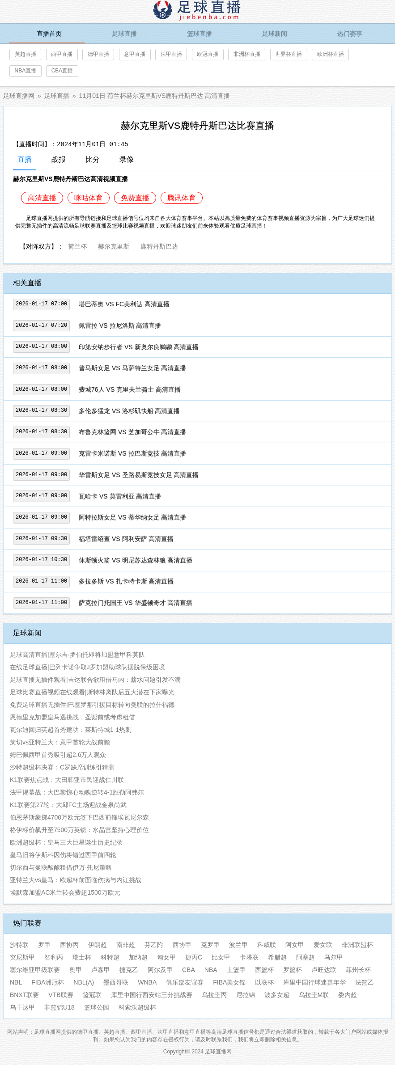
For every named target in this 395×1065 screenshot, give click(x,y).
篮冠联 (92, 994)
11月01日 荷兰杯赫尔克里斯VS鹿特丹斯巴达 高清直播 (154, 95)
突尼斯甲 (22, 957)
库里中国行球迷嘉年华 (314, 982)
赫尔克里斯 (113, 245)
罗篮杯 (292, 969)
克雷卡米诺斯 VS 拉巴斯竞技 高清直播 (132, 453)
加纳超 (138, 957)
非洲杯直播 (247, 54)
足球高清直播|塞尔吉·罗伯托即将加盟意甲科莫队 (77, 654)
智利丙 (53, 957)
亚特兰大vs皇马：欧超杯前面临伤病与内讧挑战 (75, 879)
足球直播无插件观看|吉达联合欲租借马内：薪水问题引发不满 (95, 679)
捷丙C (193, 957)
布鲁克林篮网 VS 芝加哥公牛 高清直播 (132, 431)
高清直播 (42, 198)
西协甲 (182, 944)
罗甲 (44, 944)
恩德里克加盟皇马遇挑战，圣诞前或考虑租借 (72, 717)
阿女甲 (294, 944)
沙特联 (19, 944)
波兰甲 (238, 944)
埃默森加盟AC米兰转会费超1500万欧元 (65, 892)
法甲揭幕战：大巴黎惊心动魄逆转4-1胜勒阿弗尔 (77, 792)
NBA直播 (26, 71)
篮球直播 (199, 33)
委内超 (347, 994)
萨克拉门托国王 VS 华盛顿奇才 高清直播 (135, 602)
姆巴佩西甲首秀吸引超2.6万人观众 (58, 754)
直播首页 (49, 33)
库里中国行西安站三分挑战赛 (151, 994)
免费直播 (135, 198)
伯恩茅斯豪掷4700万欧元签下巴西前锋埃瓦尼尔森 (79, 817)
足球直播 (124, 33)
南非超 (125, 944)
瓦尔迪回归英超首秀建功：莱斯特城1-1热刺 (71, 729)
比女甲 (221, 957)
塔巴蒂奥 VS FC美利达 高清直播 (124, 304)
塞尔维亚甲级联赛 (35, 969)
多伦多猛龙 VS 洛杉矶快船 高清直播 (129, 410)
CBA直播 (62, 71)
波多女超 (276, 994)
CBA (188, 969)
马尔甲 (333, 957)
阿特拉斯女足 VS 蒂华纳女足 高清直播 (132, 517)
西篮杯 (264, 969)
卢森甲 (100, 969)
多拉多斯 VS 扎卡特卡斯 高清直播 (126, 581)
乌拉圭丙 (214, 994)
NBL (16, 982)
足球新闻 (274, 33)
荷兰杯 (77, 245)
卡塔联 (249, 957)
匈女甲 (166, 957)
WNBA (147, 982)
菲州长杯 (358, 969)
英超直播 (25, 54)
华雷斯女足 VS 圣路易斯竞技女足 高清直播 (139, 474)
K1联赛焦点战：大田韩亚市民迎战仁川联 (67, 779)
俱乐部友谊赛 (185, 982)
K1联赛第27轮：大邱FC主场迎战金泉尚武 (68, 804)
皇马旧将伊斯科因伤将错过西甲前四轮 (63, 854)
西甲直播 (61, 54)
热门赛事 (349, 33)
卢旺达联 (323, 969)
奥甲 (75, 969)
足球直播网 (18, 95)
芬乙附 (153, 944)
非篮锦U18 (59, 1007)
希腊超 (277, 957)
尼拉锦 (245, 994)
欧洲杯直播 (330, 54)
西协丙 (69, 944)
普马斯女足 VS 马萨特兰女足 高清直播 (132, 368)
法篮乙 (364, 982)
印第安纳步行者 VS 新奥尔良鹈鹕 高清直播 (139, 347)
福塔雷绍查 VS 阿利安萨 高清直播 (126, 538)
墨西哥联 (115, 982)
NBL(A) (83, 982)
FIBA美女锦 (229, 982)
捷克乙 (128, 969)
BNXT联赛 (24, 994)
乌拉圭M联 (314, 994)
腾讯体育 (181, 198)
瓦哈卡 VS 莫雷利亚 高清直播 (120, 496)
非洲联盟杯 (357, 944)
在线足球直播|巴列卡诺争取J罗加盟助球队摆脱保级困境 (87, 667)
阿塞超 (305, 957)
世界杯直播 (288, 54)
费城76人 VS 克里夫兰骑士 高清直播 (130, 389)
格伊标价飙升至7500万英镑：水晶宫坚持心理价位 (79, 829)
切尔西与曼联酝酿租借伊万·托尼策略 (61, 867)
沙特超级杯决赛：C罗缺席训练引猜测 (62, 767)
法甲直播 (171, 54)
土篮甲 (236, 969)
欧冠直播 (207, 54)
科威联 (266, 944)
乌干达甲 (22, 1007)
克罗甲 (210, 944)
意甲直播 (134, 54)
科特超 (110, 957)
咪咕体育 (88, 198)
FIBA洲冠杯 (47, 982)
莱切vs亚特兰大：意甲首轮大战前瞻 (60, 742)
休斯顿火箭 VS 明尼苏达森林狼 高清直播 (135, 560)
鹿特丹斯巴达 (159, 245)
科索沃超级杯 (137, 1007)
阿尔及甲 (160, 969)
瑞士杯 (81, 957)
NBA (210, 969)
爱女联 (323, 944)
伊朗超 (97, 944)
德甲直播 (98, 54)
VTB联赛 (60, 994)
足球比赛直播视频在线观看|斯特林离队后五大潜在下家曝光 (92, 692)
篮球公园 (96, 1007)
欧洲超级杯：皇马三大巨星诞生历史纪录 (66, 842)
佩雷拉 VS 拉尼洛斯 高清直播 (120, 325)
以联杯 (264, 982)
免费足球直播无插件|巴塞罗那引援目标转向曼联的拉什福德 (92, 704)
